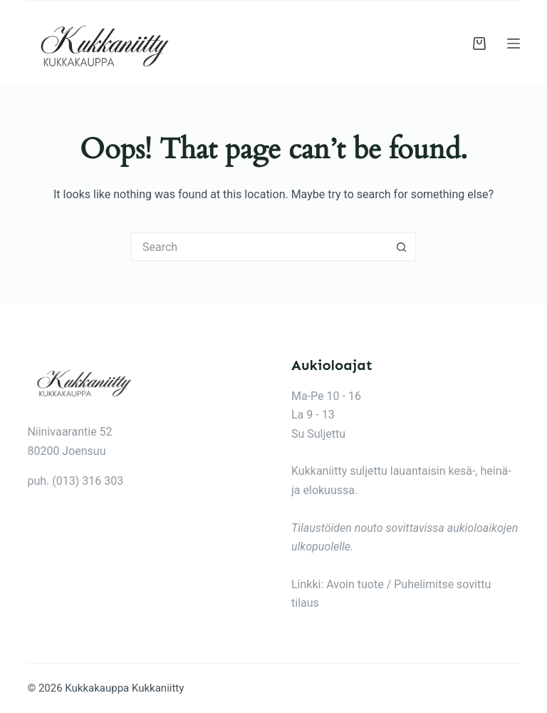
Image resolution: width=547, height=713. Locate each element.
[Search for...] (259, 246)
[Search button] (401, 246)
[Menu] (513, 43)
